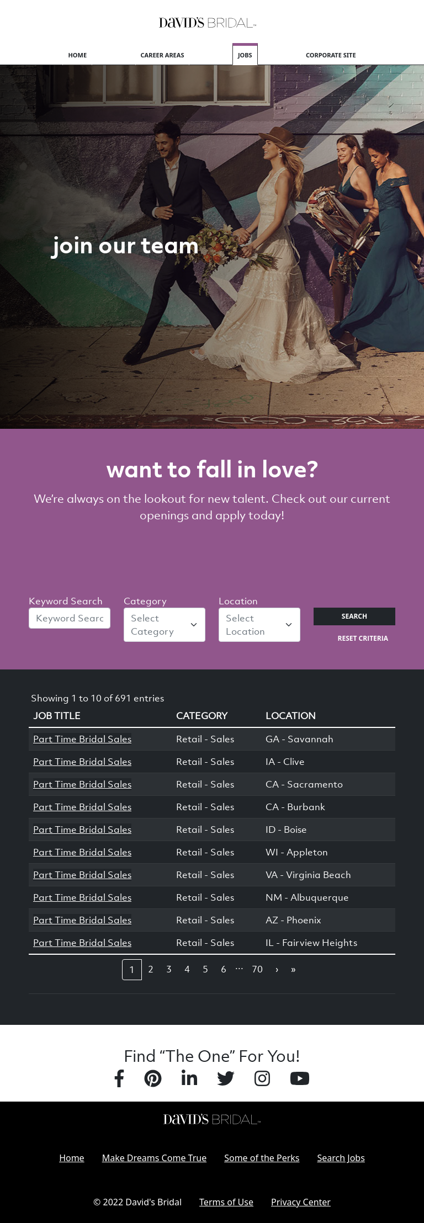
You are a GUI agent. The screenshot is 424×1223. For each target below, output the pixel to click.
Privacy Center (301, 1202)
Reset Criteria (363, 638)
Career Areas (162, 55)
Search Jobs (341, 1158)
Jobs (245, 55)
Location (238, 601)
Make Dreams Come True (154, 1158)
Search (354, 616)
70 (257, 969)
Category (145, 601)
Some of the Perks (261, 1158)
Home (77, 55)
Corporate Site (331, 55)
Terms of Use (226, 1202)
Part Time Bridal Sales (82, 739)
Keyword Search (66, 601)
